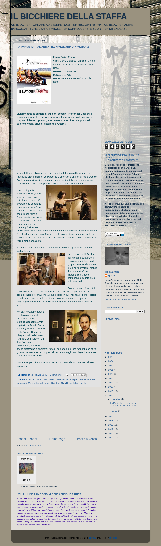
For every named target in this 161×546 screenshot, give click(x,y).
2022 (111, 365)
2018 (111, 382)
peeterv (92, 538)
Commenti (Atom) (34, 445)
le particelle (77, 379)
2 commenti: (56, 375)
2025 (111, 357)
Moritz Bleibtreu (52, 383)
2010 (111, 433)
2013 (111, 420)
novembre (116, 399)
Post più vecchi (87, 439)
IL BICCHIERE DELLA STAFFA (69, 16)
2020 (111, 374)
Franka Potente (63, 379)
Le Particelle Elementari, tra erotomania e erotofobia (53, 47)
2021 (111, 370)
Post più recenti (27, 439)
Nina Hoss (66, 383)
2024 (111, 361)
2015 (111, 395)
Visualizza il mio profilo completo (121, 299)
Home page (57, 439)
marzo (114, 411)
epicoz (111, 276)
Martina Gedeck (35, 383)
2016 (111, 391)
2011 (111, 429)
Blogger (113, 538)
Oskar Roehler (79, 383)
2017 (111, 387)
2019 (111, 378)
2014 (111, 416)
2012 (111, 425)
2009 (111, 438)
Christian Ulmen (34, 379)
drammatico (49, 379)
